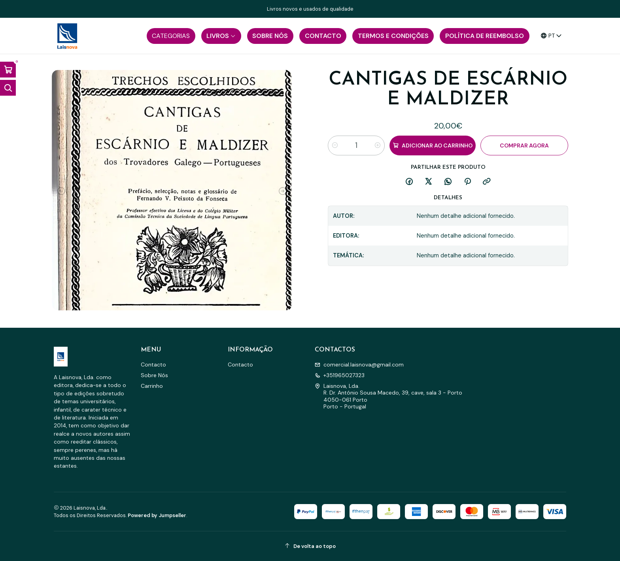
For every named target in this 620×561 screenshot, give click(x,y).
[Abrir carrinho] (8, 69)
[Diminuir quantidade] (335, 145)
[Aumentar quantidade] (377, 145)
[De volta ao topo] (310, 546)
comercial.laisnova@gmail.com (359, 364)
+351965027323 (340, 375)
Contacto (153, 364)
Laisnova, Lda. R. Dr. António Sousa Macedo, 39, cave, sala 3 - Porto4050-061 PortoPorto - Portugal (388, 396)
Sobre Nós (154, 375)
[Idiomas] (551, 36)
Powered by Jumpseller (157, 515)
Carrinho (152, 385)
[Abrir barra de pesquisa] (8, 88)
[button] (171, 36)
